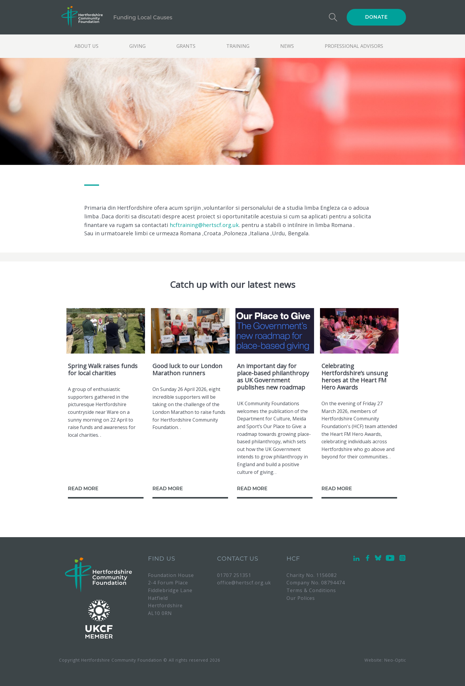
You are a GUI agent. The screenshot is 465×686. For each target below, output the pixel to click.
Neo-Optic (395, 660)
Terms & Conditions (311, 590)
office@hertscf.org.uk (244, 582)
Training (237, 46)
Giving (137, 46)
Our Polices (300, 598)
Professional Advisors (354, 46)
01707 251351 (234, 575)
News (287, 46)
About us (86, 46)
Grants (185, 46)
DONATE (376, 17)
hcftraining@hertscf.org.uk (204, 224)
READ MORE (83, 488)
